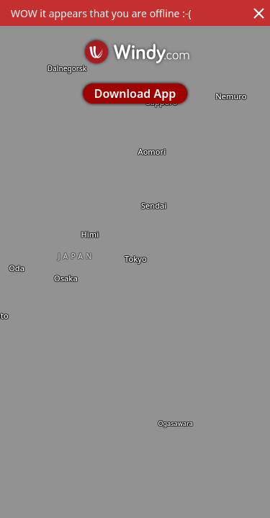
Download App (135, 93)
